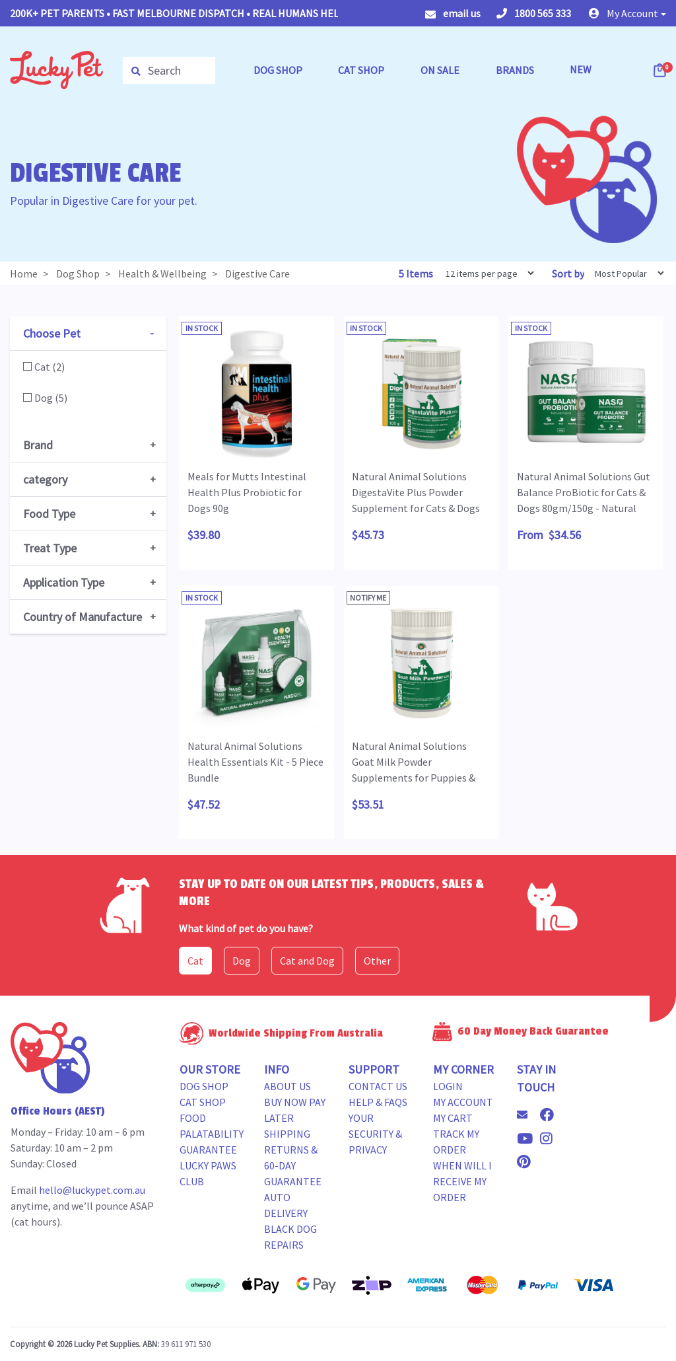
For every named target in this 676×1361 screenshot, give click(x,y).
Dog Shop (204, 1086)
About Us (287, 1086)
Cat (195, 960)
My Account (463, 1102)
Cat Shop (203, 1102)
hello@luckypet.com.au (92, 1189)
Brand (38, 445)
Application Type (63, 582)
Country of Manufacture (82, 616)
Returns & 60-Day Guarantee (292, 1165)
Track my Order (456, 1141)
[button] (627, 13)
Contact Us (378, 1086)
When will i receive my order (462, 1181)
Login (448, 1086)
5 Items (417, 273)
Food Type (49, 513)
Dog (241, 960)
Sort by (568, 273)
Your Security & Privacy (375, 1133)
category (45, 479)
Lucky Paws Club (208, 1173)
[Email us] (527, 1114)
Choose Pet (52, 333)
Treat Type (50, 548)
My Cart (453, 1117)
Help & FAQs (378, 1102)
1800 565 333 (533, 13)
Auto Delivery (286, 1205)
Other (377, 960)
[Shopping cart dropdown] (661, 70)
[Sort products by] (625, 273)
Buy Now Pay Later (294, 1109)
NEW (581, 69)
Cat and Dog (307, 960)
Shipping (287, 1133)
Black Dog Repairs (290, 1236)
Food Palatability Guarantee (212, 1133)
